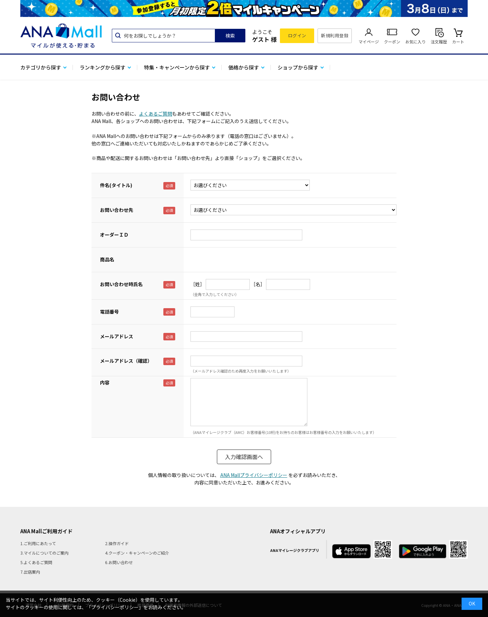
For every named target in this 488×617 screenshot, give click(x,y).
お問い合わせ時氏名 (121, 284)
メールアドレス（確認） (126, 360)
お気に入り (415, 41)
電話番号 (109, 311)
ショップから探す (298, 67)
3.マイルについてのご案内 (44, 553)
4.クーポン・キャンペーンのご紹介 (137, 553)
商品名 (107, 259)
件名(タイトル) (116, 185)
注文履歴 (439, 41)
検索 (230, 35)
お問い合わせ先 (116, 209)
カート (458, 41)
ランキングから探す (102, 67)
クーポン (392, 41)
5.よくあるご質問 (36, 562)
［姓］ (197, 284)
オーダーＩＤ (114, 234)
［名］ (258, 284)
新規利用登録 (334, 35)
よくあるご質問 (155, 113)
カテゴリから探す (40, 67)
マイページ (369, 41)
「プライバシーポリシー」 (114, 607)
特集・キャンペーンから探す (177, 67)
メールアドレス (116, 336)
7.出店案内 (30, 572)
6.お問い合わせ (119, 562)
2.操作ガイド (117, 543)
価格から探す (243, 67)
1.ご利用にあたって (38, 543)
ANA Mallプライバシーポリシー (253, 475)
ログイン (297, 35)
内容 (104, 382)
